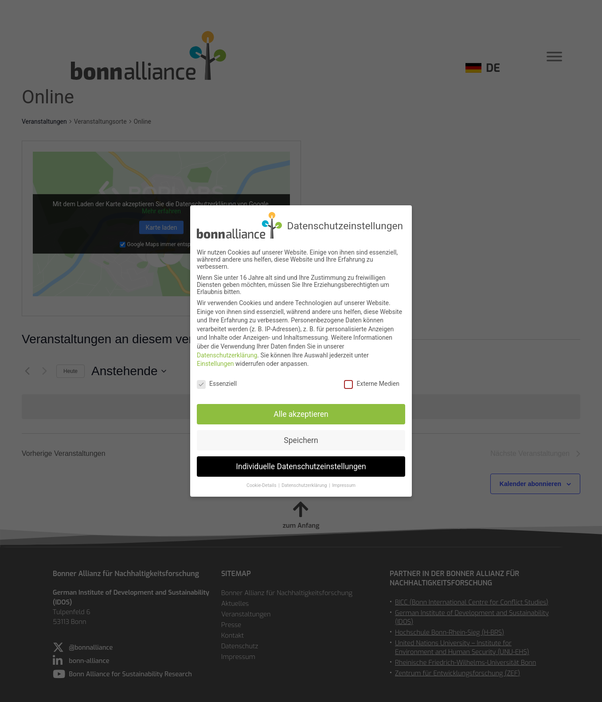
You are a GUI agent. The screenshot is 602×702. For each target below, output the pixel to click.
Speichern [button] (301, 437)
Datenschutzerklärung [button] (304, 483)
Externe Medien (371, 381)
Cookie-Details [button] (262, 483)
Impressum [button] (344, 483)
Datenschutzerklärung (227, 352)
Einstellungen (215, 361)
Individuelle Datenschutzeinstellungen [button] (301, 463)
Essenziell (217, 381)
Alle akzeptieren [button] (301, 411)
